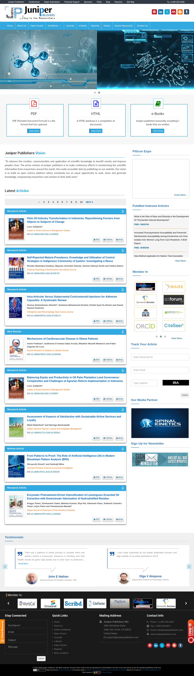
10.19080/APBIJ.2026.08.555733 (45, 273)
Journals (70, 25)
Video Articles (60, 645)
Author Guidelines (62, 629)
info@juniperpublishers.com (170, 630)
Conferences (34, 2)
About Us (21, 25)
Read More (23, 564)
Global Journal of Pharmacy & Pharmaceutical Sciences (51, 510)
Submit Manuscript (124, 25)
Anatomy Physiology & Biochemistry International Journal (51, 270)
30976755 (144, 214)
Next (89, 202)
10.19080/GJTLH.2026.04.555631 (45, 433)
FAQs (99, 2)
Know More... (181, 195)
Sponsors (88, 2)
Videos (106, 25)
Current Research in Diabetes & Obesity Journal (47, 350)
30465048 (144, 253)
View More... (181, 260)
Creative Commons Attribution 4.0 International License (106, 670)
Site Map (130, 2)
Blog (108, 2)
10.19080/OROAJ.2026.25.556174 (46, 316)
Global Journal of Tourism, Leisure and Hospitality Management (54, 429)
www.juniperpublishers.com (163, 634)
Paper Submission (52, 2)
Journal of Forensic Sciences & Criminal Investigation (50, 468)
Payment (118, 2)
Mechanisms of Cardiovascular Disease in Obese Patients (62, 338)
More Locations (61, 653)
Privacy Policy (107, 672)
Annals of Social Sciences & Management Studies (48, 230)
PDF (96, 239)
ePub (119, 239)
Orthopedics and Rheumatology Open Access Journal (50, 312)
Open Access (37, 25)
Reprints (95, 25)
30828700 (144, 230)
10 (81, 202)
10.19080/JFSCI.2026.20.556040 (45, 472)
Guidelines (54, 25)
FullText (108, 239)
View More (34, 131)
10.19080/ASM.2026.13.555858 (44, 234)
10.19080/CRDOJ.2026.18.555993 (46, 354)
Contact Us (142, 25)
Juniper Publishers (16, 2)
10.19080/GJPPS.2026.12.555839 (45, 514)
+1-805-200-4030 (175, 2)
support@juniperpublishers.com (122, 637)
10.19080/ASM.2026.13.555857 (44, 393)
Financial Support (71, 2)
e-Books (83, 25)
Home (10, 25)
